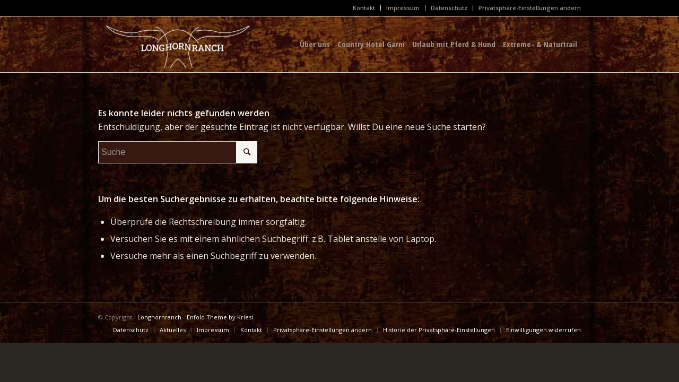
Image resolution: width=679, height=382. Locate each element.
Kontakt (364, 8)
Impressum (403, 8)
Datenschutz (449, 8)
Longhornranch (159, 317)
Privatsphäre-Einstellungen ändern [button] (529, 8)
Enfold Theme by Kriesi (220, 317)
